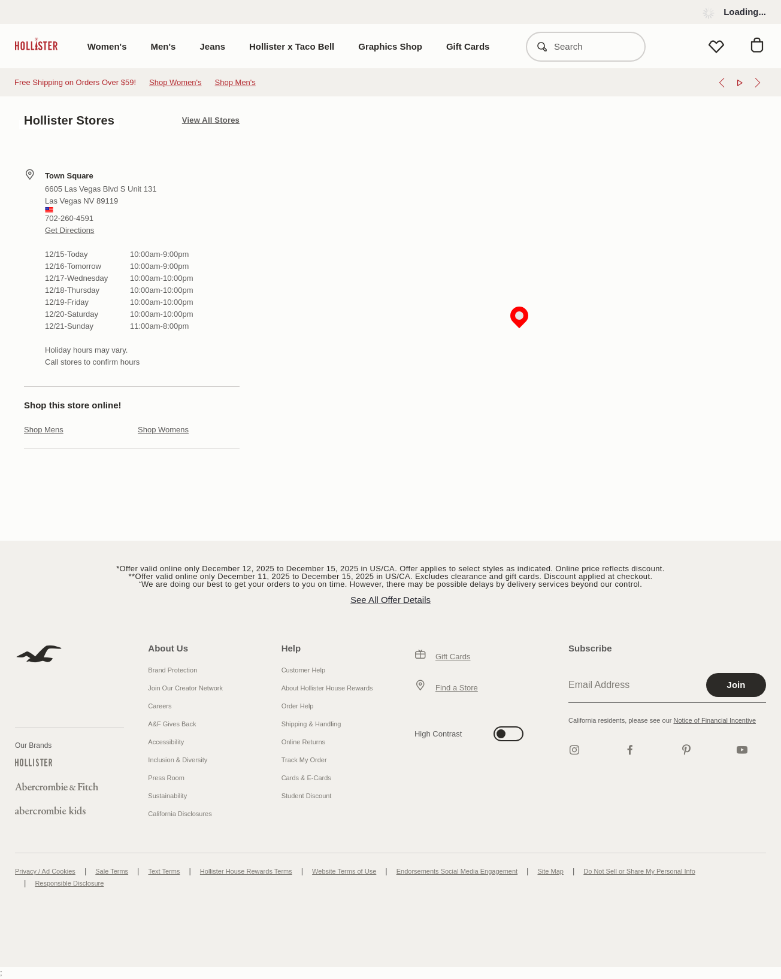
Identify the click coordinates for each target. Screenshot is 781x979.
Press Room (166, 777)
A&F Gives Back (172, 724)
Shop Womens (163, 429)
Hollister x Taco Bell (291, 46)
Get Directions (69, 230)
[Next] (758, 83)
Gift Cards (468, 46)
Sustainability (167, 795)
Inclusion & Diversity (177, 759)
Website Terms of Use (344, 871)
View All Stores (211, 120)
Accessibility (166, 741)
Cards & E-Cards (306, 777)
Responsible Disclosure (69, 883)
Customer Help (303, 670)
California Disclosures (179, 813)
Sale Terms (111, 871)
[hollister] (42, 46)
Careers (159, 706)
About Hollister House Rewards (327, 688)
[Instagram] (574, 750)
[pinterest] (686, 750)
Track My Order (304, 759)
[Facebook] (630, 750)
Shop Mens (43, 429)
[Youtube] (742, 750)
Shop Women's (175, 82)
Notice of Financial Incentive (714, 720)
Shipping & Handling (311, 724)
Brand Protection (172, 670)
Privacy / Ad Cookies (45, 871)
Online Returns (303, 741)
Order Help (297, 706)
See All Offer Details (390, 600)
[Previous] (722, 83)
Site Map (550, 871)
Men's (163, 46)
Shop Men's (235, 82)
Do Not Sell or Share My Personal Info (639, 871)
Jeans (212, 46)
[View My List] (716, 46)
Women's (107, 46)
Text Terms (164, 871)
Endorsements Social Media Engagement (456, 871)
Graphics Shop (390, 46)
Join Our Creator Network (185, 688)
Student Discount (306, 795)
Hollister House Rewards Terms (246, 871)
